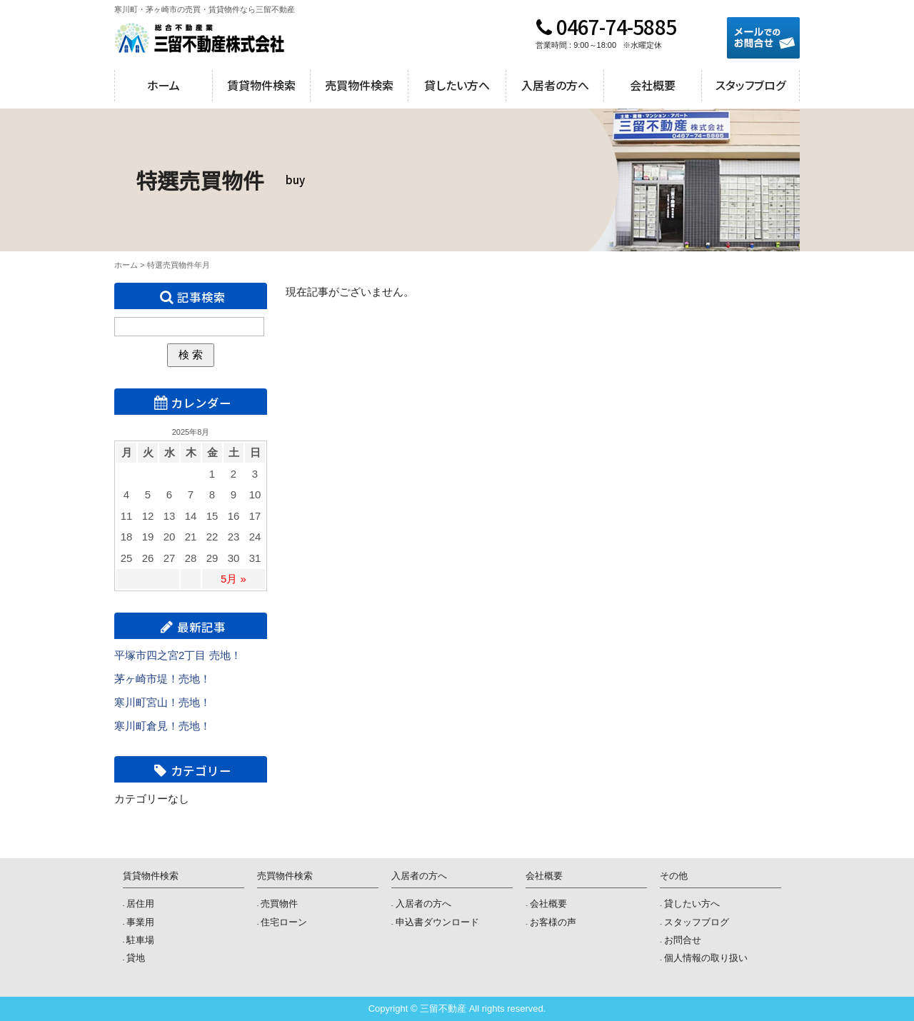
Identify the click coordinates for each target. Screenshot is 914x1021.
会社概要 (653, 85)
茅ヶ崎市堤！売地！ (162, 679)
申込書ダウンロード (437, 922)
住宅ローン (284, 922)
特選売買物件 (170, 265)
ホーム (163, 85)
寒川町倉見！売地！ (162, 726)
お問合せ (682, 940)
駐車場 (140, 940)
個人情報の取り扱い (706, 957)
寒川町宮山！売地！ (162, 702)
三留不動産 (199, 38)
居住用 (140, 903)
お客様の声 (553, 922)
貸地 (135, 957)
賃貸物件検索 (261, 85)
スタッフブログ (750, 85)
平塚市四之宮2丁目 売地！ (177, 655)
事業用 (140, 922)
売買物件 (279, 903)
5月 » (233, 579)
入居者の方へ (555, 85)
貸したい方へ (457, 85)
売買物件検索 (359, 85)
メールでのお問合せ (763, 38)
